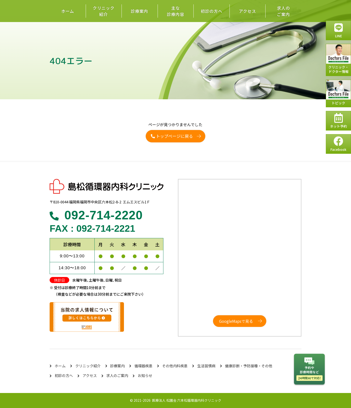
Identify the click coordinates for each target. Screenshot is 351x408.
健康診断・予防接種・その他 (248, 365)
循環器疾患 (143, 365)
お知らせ (145, 375)
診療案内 (139, 11)
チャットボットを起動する (309, 370)
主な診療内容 (175, 11)
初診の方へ (211, 11)
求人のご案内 (283, 11)
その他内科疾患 (175, 365)
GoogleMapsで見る (236, 321)
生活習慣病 (206, 365)
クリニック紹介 (103, 11)
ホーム (67, 11)
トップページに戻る (172, 136)
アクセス (247, 11)
